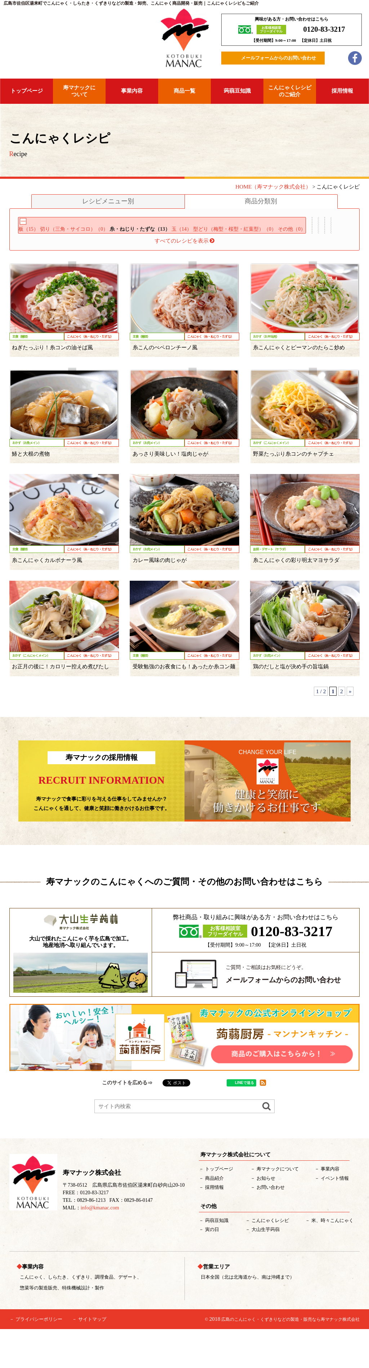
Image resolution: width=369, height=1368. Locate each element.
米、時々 (332, 1259)
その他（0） (36, 247)
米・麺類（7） (194, 266)
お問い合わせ (271, 1225)
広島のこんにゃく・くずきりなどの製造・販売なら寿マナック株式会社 (290, 1358)
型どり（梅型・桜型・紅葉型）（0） (269, 235)
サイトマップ (92, 1357)
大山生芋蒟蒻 (266, 1268)
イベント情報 (335, 1216)
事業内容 (132, 91)
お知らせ (266, 1216)
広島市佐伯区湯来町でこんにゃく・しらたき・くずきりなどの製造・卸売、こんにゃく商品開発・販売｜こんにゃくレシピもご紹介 (131, 3)
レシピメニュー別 (108, 201)
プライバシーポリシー (38, 1357)
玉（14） (208, 235)
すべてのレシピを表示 (185, 279)
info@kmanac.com (100, 1246)
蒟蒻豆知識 (237, 91)
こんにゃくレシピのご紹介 (289, 90)
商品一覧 (184, 91)
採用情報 (342, 91)
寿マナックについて (79, 90)
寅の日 (212, 1268)
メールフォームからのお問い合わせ (278, 58)
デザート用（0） (90, 266)
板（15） (33, 235)
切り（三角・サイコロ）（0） (86, 235)
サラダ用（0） (39, 266)
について (278, 1207)
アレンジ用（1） (143, 266)
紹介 (214, 1216)
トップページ (26, 91)
